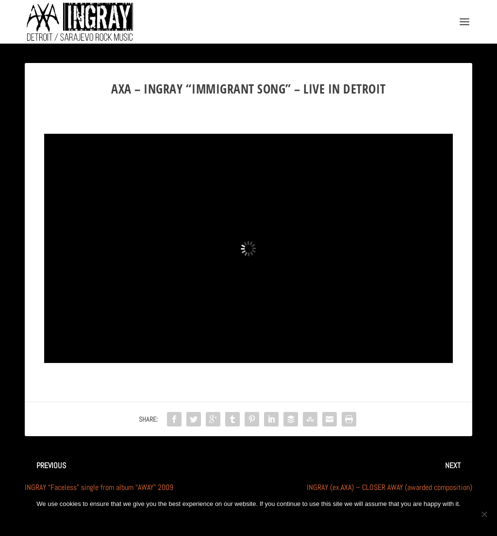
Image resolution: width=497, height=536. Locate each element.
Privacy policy (263, 520)
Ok (216, 520)
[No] (484, 514)
